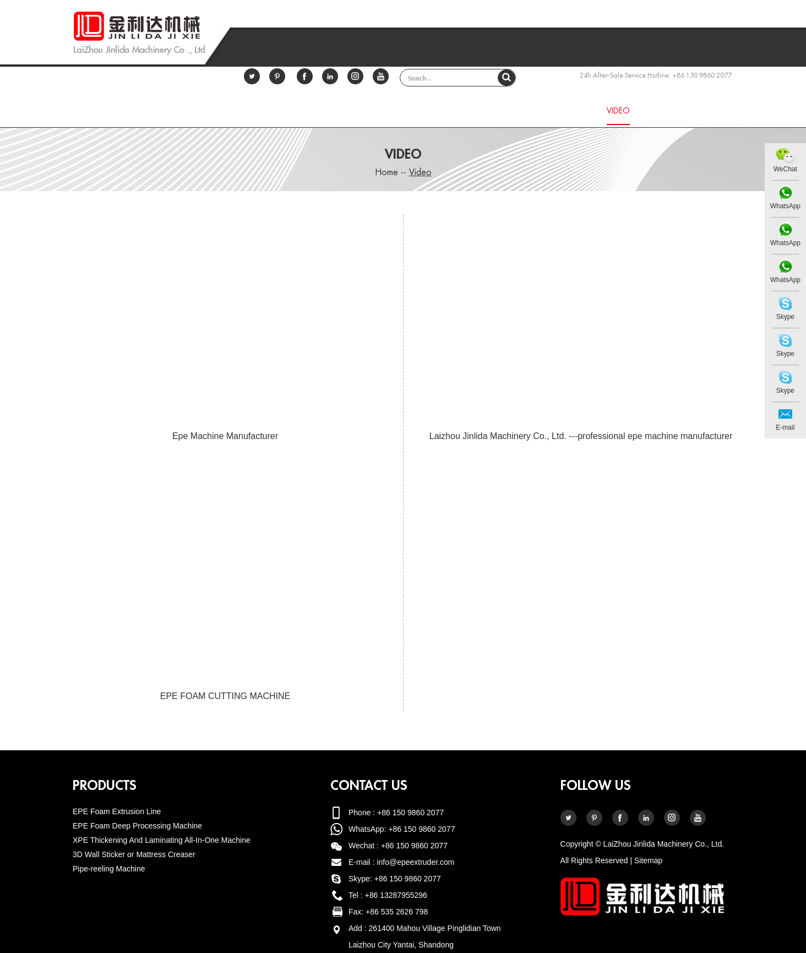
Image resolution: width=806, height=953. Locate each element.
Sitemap (648, 860)
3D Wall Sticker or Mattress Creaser (134, 854)
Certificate (247, 111)
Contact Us (681, 111)
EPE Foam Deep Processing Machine (137, 825)
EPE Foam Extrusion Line (117, 811)
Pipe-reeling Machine (109, 868)
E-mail (785, 427)
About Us (315, 111)
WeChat (785, 169)
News (568, 111)
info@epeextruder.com (415, 862)
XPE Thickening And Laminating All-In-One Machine (161, 840)
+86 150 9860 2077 (421, 829)
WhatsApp (785, 206)
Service (516, 111)
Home (187, 111)
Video (618, 111)
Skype (785, 317)
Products (380, 111)
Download (451, 111)
